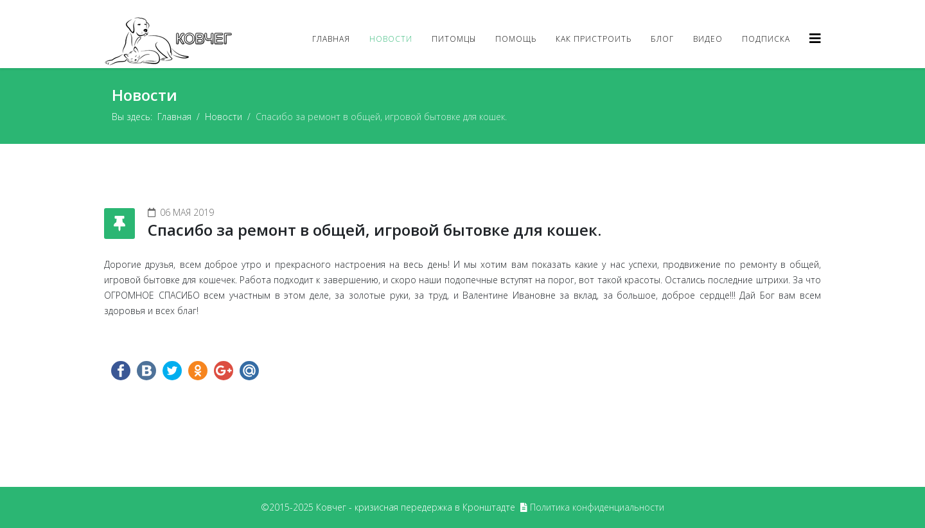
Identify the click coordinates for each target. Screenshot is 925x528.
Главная (331, 38)
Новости (390, 38)
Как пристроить (593, 38)
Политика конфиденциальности (597, 507)
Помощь (515, 38)
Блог (662, 38)
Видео (708, 38)
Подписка (766, 38)
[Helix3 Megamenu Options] (815, 38)
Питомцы (454, 38)
